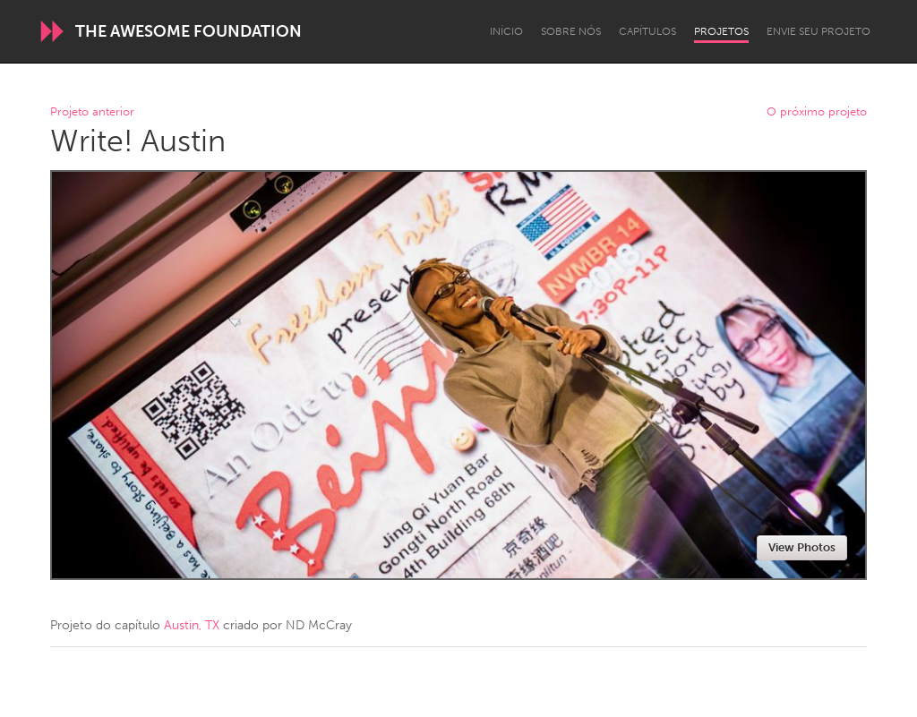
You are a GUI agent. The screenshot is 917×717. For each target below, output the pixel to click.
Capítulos (647, 31)
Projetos (721, 31)
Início (506, 31)
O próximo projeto (817, 112)
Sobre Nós (571, 31)
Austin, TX (191, 625)
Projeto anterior (92, 112)
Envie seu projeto (818, 31)
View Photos (802, 547)
